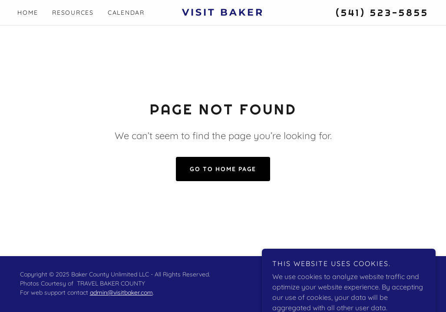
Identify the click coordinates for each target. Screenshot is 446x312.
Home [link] (27, 12)
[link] (223, 13)
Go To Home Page (223, 169)
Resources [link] (73, 12)
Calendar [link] (126, 12)
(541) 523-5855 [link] (382, 12)
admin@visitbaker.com (121, 292)
